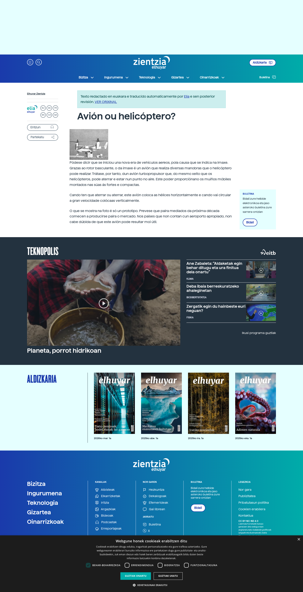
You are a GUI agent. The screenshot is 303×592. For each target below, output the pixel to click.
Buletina (267, 77)
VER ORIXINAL (106, 102)
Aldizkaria (262, 63)
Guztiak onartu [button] (135, 576)
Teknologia (42, 502)
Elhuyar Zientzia (36, 93)
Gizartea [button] (180, 77)
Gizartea (39, 512)
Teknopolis (43, 251)
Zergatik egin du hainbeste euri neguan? (215, 308)
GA (55, 115)
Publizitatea (246, 496)
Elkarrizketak (107, 496)
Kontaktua (245, 515)
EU (43, 108)
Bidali (250, 222)
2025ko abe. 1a (149, 438)
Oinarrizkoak (45, 521)
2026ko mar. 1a (102, 438)
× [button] (298, 539)
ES (49, 108)
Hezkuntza (153, 490)
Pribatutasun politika (253, 502)
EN (43, 115)
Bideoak (104, 516)
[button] (30, 62)
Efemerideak (155, 503)
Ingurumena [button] (116, 77)
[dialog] (151, 563)
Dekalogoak (154, 496)
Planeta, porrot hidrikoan (64, 350)
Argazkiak (105, 509)
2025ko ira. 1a (195, 438)
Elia (186, 96)
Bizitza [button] (86, 77)
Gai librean (154, 509)
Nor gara (244, 489)
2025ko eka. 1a (243, 438)
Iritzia (102, 503)
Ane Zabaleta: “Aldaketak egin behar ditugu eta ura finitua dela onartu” (214, 267)
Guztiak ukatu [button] (168, 576)
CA (49, 115)
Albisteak (105, 490)
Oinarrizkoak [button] (212, 77)
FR (55, 108)
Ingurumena (44, 493)
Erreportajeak (108, 529)
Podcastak (106, 522)
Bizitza (36, 483)
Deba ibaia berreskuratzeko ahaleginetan (212, 288)
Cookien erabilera (251, 509)
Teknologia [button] (150, 77)
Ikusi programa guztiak (259, 333)
